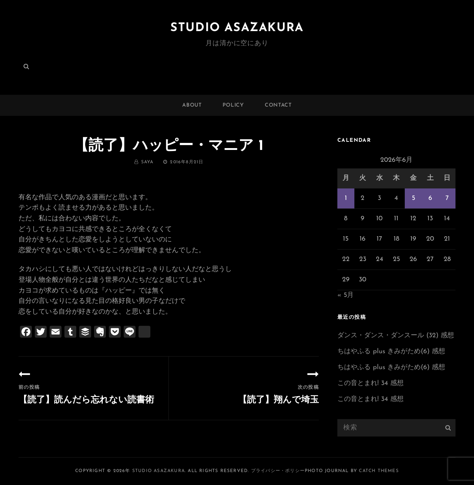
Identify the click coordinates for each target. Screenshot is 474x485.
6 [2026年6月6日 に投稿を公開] (430, 198)
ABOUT (192, 105)
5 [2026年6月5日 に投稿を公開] (413, 198)
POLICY (233, 105)
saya (147, 162)
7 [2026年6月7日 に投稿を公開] (447, 198)
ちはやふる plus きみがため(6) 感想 (391, 351)
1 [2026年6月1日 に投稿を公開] (346, 198)
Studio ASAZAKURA (237, 28)
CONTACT (278, 105)
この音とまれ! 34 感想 (370, 383)
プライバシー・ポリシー (278, 471)
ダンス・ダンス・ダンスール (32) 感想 (395, 335)
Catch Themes (378, 471)
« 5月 (345, 295)
